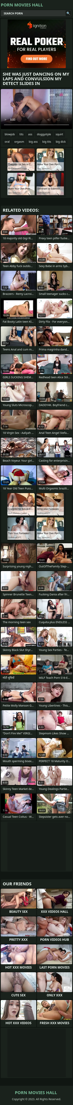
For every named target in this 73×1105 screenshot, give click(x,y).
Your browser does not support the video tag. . (36, 109)
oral (7, 141)
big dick (61, 141)
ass (30, 134)
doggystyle (44, 134)
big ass (33, 141)
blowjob (10, 134)
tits (21, 134)
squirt (59, 134)
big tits (46, 141)
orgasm (19, 141)
